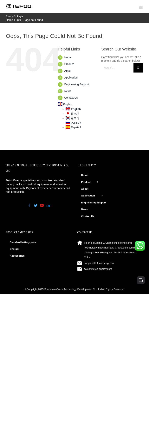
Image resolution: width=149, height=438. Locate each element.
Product (69, 64)
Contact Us (71, 97)
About (67, 70)
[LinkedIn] (48, 205)
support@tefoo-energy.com (99, 263)
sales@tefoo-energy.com (98, 268)
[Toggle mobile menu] (141, 7)
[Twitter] (35, 205)
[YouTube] (42, 205)
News (67, 91)
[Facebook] (29, 205)
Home (67, 57)
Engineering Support (76, 84)
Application (71, 77)
